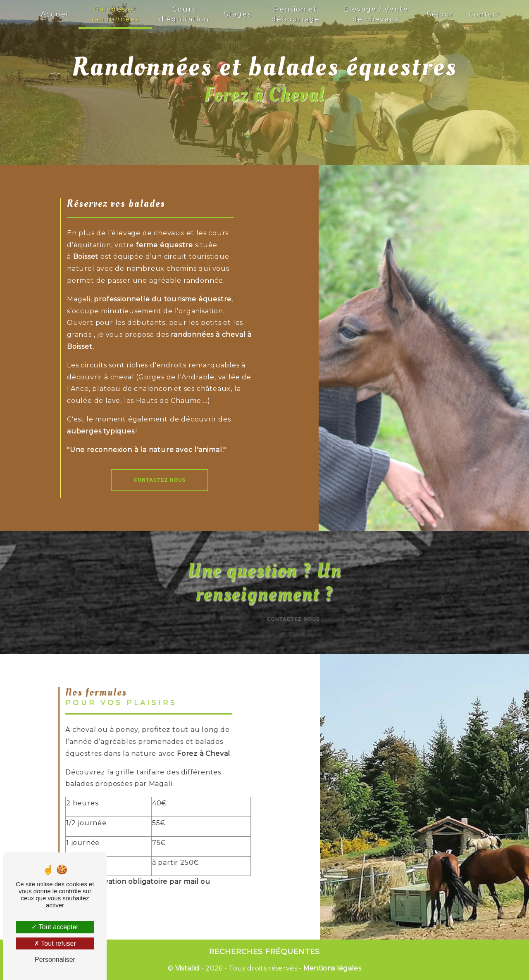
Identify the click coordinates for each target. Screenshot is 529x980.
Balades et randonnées (115, 14)
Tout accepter (54, 926)
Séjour (440, 14)
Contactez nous (159, 480)
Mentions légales (331, 968)
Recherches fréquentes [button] (264, 951)
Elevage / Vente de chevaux (376, 14)
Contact (485, 14)
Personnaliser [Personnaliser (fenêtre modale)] (55, 959)
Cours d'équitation (184, 14)
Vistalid (187, 968)
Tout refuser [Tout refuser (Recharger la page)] (55, 943)
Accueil (56, 14)
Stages (237, 14)
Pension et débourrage (296, 14)
